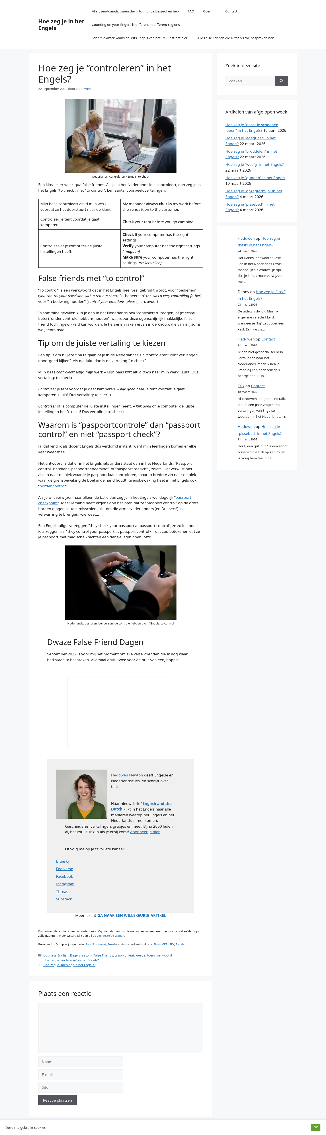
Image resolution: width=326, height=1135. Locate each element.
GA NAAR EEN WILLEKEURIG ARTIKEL (131, 915)
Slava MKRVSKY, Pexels (169, 944)
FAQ (191, 11)
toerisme (153, 955)
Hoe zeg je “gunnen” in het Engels (255, 177)
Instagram (65, 883)
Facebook (64, 876)
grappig (121, 955)
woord (167, 955)
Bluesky (63, 861)
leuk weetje (137, 955)
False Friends (103, 955)
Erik (241, 385)
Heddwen (246, 238)
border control (52, 485)
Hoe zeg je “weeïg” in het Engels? (255, 164)
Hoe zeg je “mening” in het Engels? (69, 965)
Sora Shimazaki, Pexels (100, 944)
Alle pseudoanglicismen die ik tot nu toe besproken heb (135, 11)
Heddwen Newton (127, 775)
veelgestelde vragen (110, 936)
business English (55, 955)
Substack (64, 899)
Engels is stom (81, 955)
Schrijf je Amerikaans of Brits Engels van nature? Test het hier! (140, 38)
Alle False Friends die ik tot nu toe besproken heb (235, 38)
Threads (63, 891)
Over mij (209, 11)
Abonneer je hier (145, 831)
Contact (231, 11)
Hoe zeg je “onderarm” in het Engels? (71, 960)
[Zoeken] (281, 81)
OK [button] (316, 1127)
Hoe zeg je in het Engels (61, 24)
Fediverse (64, 868)
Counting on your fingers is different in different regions (136, 24)
